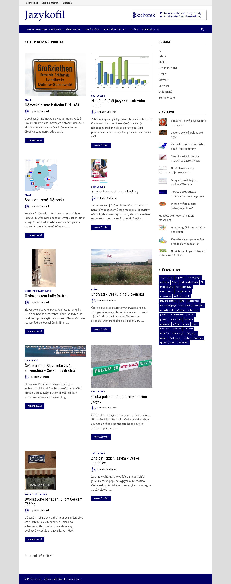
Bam (78, 578)
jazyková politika (167, 300)
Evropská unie (166, 287)
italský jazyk (165, 296)
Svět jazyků (98, 95)
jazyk (187, 296)
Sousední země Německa (45, 200)
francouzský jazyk (184, 287)
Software (164, 86)
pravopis (190, 314)
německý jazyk (166, 310)
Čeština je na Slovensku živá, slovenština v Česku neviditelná (50, 368)
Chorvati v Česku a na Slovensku (117, 294)
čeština (163, 338)
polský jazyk (193, 310)
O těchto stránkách (142, 29)
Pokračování (34, 140)
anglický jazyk (166, 277)
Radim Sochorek (41, 111)
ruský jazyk (165, 324)
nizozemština (185, 305)
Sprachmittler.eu (50, 2)
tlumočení (188, 328)
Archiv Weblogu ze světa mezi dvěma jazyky (53, 29)
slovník (186, 324)
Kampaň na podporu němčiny (114, 192)
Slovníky (163, 80)
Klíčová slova (112, 29)
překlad (163, 319)
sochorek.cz (32, 2)
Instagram (67, 2)
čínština (187, 338)
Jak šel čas (92, 29)
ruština (176, 324)
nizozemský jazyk (168, 305)
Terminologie (167, 97)
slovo (194, 324)
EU (202, 282)
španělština (183, 342)
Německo (199, 305)
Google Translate (183, 291)
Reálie (28, 100)
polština (164, 314)
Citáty (162, 56)
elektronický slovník (189, 282)
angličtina (180, 277)
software (177, 328)
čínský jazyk (175, 338)
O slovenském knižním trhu (46, 296)
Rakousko (188, 319)
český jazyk (192, 333)
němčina (180, 310)
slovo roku (165, 328)
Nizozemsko (193, 300)
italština (177, 296)
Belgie (174, 282)
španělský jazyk (167, 342)
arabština (164, 282)
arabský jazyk (194, 277)
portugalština (177, 314)
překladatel (176, 319)
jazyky (181, 300)
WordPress (65, 578)
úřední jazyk (177, 333)
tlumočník (164, 333)
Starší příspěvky (41, 555)
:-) (160, 50)
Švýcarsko (198, 338)
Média (28, 291)
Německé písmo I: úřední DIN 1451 (52, 105)
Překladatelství (42, 291)
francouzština (166, 291)
